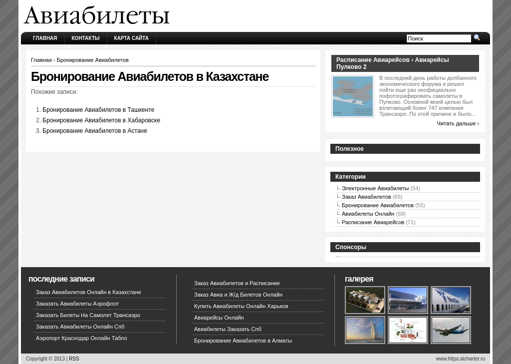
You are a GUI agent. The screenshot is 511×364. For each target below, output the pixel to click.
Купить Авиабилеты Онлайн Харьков (241, 306)
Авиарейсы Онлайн (219, 318)
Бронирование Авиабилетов (93, 60)
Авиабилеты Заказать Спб (227, 329)
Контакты (86, 38)
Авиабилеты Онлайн (368, 214)
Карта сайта (131, 38)
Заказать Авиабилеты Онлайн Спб (80, 327)
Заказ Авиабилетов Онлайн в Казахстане (88, 292)
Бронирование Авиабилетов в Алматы (243, 341)
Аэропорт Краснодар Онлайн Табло (81, 338)
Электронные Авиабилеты (375, 188)
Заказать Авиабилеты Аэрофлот (77, 304)
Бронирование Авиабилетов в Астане (94, 130)
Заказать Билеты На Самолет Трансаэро (88, 315)
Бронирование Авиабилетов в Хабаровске (101, 120)
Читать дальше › (458, 123)
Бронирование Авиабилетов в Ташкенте (98, 109)
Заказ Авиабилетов (366, 197)
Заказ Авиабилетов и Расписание (237, 283)
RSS (74, 359)
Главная (45, 38)
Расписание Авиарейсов (373, 222)
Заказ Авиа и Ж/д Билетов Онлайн (238, 295)
